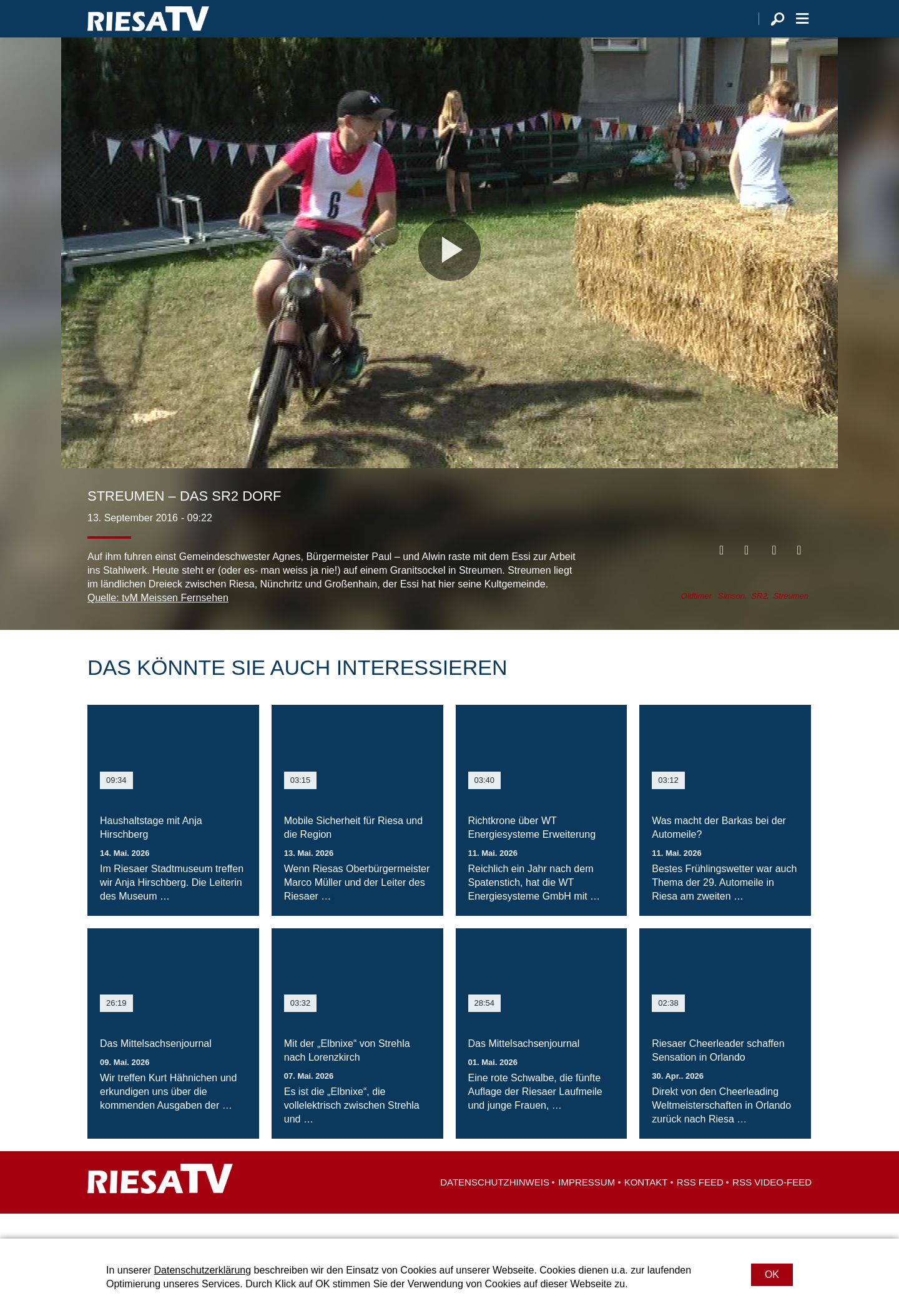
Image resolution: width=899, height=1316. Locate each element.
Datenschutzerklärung (202, 1270)
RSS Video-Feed (772, 1207)
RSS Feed (700, 1207)
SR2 (759, 621)
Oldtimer (696, 621)
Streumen (791, 621)
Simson (731, 621)
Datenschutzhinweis (494, 1207)
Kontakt (646, 1207)
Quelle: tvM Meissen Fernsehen (157, 622)
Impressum (586, 1207)
